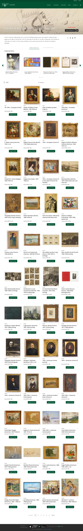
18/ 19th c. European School (13, 107)
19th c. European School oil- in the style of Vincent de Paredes (50, 180)
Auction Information (48, 47)
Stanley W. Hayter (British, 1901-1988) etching (12, 326)
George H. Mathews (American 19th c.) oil (30, 361)
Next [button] (80, 65)
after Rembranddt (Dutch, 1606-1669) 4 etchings (12, 290)
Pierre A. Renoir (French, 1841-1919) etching (49, 326)
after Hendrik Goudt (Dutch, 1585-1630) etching (69, 253)
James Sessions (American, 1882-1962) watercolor (50, 501)
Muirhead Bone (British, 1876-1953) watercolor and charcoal (69, 180)
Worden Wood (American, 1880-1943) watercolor (31, 466)
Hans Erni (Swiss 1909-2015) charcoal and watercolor (50, 216)
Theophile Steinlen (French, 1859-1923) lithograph (13, 361)
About (69, 5)
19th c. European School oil (50, 142)
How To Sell (63, 5)
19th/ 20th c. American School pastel (30, 396)
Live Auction (9, 25)
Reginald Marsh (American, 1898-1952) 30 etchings (69, 72)
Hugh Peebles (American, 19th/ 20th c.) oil (69, 466)
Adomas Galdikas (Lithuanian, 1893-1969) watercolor (68, 217)
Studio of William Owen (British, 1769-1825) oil (31, 108)
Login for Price (13, 114)
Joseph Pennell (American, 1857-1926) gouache (12, 466)
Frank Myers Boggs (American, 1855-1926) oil (12, 431)
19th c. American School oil (69, 360)
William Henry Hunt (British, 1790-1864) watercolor (32, 143)
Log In (79, 0)
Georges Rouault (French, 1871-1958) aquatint (69, 326)
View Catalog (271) (70, 30)
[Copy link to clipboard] (68, 38)
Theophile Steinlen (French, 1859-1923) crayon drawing (13, 216)
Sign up (75, 0)
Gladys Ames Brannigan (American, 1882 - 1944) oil (12, 501)
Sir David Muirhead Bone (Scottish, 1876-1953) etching (49, 290)
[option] (13, 64)
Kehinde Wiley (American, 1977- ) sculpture (12, 72)
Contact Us (75, 5)
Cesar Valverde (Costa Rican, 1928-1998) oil (31, 72)
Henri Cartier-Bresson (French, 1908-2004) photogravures (68, 290)
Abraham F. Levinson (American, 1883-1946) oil (69, 501)
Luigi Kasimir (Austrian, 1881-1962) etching (30, 326)
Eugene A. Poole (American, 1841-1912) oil (32, 431)
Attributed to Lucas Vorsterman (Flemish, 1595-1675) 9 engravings (32, 290)
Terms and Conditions (47, 529)
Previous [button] (3, 65)
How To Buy (56, 5)
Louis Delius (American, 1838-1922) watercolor (68, 431)
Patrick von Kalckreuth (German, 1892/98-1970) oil (32, 253)
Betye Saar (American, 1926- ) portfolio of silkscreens (51, 72)
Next (53, 515)
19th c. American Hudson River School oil (50, 396)
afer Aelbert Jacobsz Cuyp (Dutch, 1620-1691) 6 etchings (50, 254)
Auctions (49, 5)
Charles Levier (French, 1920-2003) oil (11, 253)
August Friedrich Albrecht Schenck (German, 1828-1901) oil (69, 144)
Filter (7, 82)
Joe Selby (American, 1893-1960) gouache (31, 501)
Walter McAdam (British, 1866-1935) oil (31, 216)
